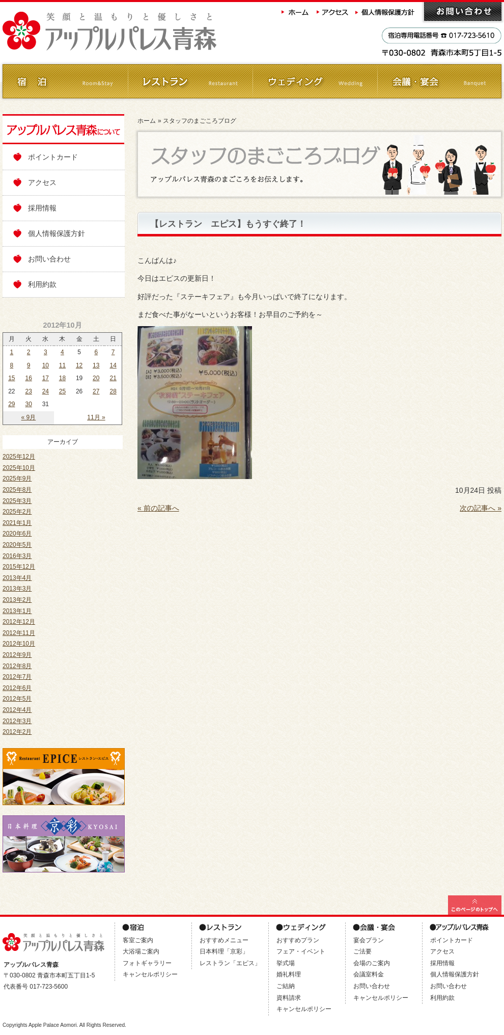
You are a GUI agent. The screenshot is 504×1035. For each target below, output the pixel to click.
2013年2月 (17, 599)
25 (62, 391)
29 (11, 404)
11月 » (96, 417)
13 (96, 365)
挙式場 (285, 963)
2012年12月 (19, 621)
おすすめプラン (297, 940)
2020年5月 (17, 544)
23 (28, 391)
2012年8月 (17, 666)
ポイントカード (53, 157)
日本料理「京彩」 (224, 951)
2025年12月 (19, 456)
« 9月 (28, 417)
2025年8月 (17, 489)
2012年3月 (17, 721)
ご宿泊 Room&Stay (65, 81)
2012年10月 (19, 643)
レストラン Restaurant (189, 81)
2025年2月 (17, 511)
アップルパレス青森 (137, 31)
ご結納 (285, 986)
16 (28, 378)
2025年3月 (17, 501)
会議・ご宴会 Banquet (439, 81)
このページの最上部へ (474, 905)
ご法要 (362, 951)
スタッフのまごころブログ (199, 120)
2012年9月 (17, 654)
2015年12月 (19, 566)
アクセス (333, 11)
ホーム (295, 11)
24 (45, 391)
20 (96, 378)
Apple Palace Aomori (53, 1025)
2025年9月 (17, 478)
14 (112, 365)
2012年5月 (17, 698)
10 (45, 365)
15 (11, 378)
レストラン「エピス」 (230, 963)
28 (112, 391)
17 (45, 378)
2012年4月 (17, 709)
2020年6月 (17, 533)
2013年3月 (17, 588)
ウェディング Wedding (314, 81)
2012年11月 (19, 632)
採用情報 (42, 208)
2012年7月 (17, 676)
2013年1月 (17, 611)
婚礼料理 (288, 974)
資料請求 (288, 997)
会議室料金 (368, 974)
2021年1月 (17, 522)
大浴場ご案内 (141, 951)
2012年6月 (17, 688)
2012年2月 (17, 731)
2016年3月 (17, 556)
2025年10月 (19, 467)
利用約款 (42, 284)
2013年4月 (17, 577)
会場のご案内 (371, 963)
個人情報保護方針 (386, 11)
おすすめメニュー (224, 940)
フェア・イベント (300, 951)
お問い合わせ (462, 11)
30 (28, 404)
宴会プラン (368, 940)
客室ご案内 (138, 940)
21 (112, 378)
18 (62, 378)
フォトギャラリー (147, 963)
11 (62, 365)
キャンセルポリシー (150, 974)
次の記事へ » (480, 508)
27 (96, 391)
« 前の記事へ (158, 508)
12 (79, 365)
